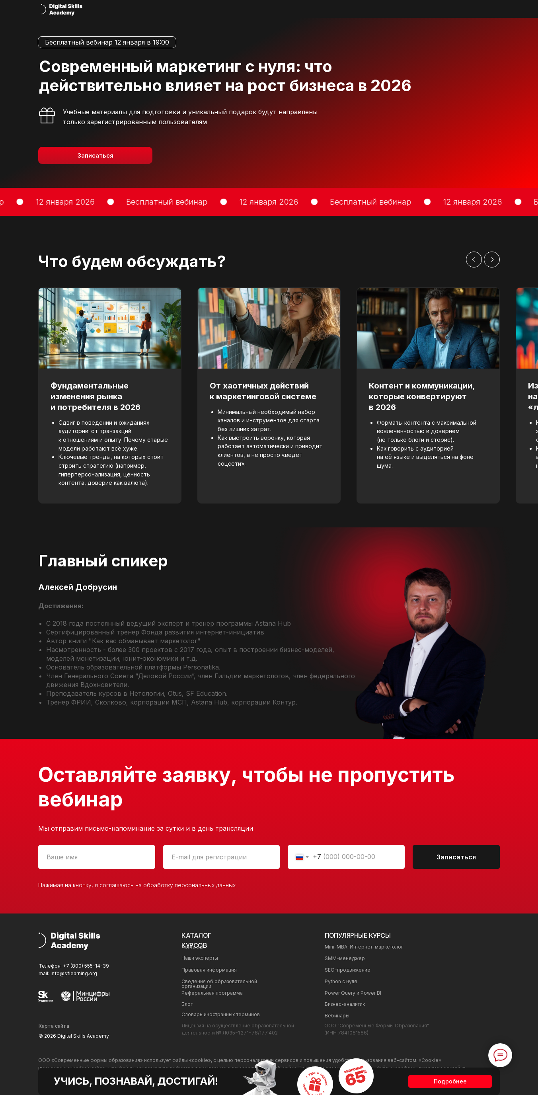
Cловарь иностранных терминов (220, 1014)
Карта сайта (54, 1026)
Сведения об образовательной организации (219, 983)
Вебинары (337, 1016)
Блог (187, 1004)
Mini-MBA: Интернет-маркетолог (364, 947)
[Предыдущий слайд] (474, 259)
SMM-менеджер (345, 958)
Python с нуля (341, 981)
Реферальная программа (212, 993)
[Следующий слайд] (492, 259)
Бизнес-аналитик (345, 1004)
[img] (62, 9)
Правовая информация (209, 970)
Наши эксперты (199, 958)
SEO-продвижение (347, 970)
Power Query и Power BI (353, 993)
